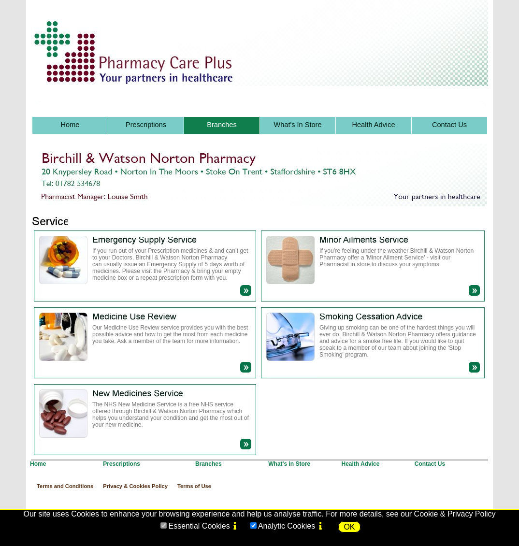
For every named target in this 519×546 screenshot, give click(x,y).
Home (70, 125)
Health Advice (373, 125)
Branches (221, 125)
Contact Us (449, 125)
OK (349, 527)
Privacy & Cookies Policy (135, 486)
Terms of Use (194, 486)
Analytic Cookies (286, 526)
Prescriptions (146, 125)
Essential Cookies (199, 526)
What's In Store (298, 125)
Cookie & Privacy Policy (455, 514)
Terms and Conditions (65, 486)
